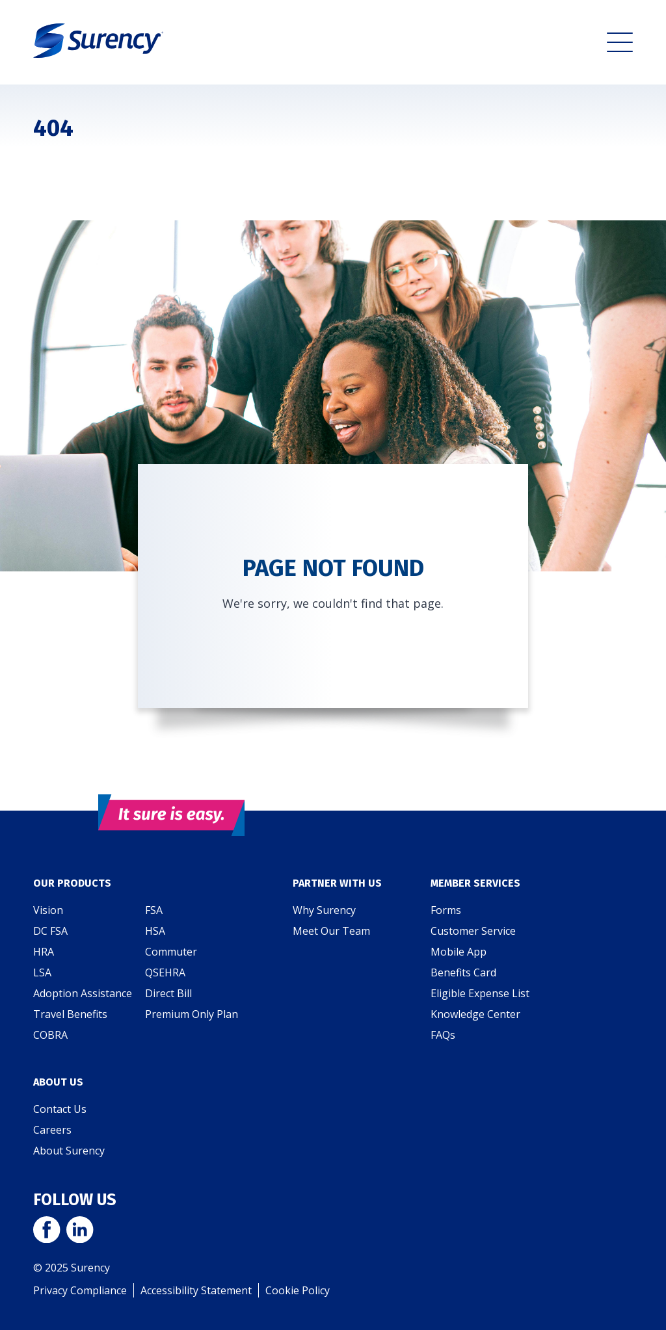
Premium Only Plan (191, 1014)
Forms (446, 910)
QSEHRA (165, 972)
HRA (43, 952)
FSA (154, 910)
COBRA (50, 1035)
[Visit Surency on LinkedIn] (79, 1231)
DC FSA (50, 931)
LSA (42, 972)
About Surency (69, 1150)
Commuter (171, 952)
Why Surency (324, 910)
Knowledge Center (475, 1014)
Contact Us (60, 1109)
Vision (48, 910)
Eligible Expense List (480, 993)
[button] (620, 42)
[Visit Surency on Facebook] (46, 1231)
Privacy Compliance (80, 1290)
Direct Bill (168, 993)
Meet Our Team (331, 931)
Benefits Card (463, 972)
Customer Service (473, 931)
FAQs (443, 1035)
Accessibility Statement (196, 1290)
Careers (52, 1130)
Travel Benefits (70, 1014)
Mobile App (458, 952)
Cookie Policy (297, 1290)
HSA (155, 931)
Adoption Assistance (82, 993)
